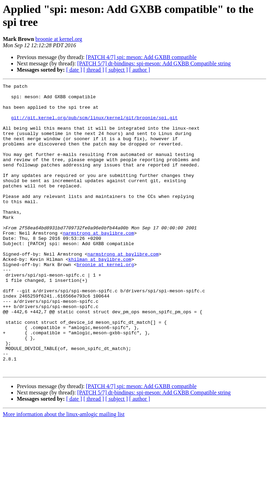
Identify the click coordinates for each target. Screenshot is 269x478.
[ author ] (139, 70)
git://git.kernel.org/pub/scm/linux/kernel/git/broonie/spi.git (94, 125)
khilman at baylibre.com (99, 295)
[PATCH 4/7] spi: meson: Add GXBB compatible (141, 57)
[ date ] (74, 70)
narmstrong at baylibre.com (98, 263)
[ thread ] (93, 70)
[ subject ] (116, 70)
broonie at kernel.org (58, 39)
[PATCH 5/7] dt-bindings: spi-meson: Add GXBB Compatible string (153, 63)
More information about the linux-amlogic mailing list (64, 472)
